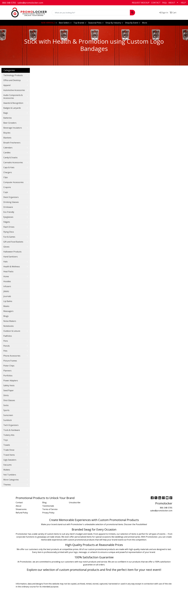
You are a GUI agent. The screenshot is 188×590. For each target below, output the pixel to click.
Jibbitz (6, 291)
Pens (5, 341)
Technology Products (13, 75)
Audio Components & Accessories (13, 96)
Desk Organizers (11, 197)
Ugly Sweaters (9, 459)
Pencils (6, 345)
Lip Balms (7, 301)
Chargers (7, 172)
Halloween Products (12, 251)
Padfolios (7, 336)
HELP (183, 2)
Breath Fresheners (11, 142)
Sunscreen (8, 415)
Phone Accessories (11, 355)
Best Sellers (64, 22)
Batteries (7, 118)
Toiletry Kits (8, 435)
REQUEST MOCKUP (140, 2)
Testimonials (48, 506)
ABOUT (171, 2)
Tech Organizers (10, 425)
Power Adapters (10, 380)
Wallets (6, 469)
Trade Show (8, 450)
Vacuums (7, 464)
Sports (6, 410)
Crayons (7, 187)
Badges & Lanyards (12, 108)
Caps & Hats (8, 167)
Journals (7, 296)
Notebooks (8, 326)
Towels (6, 445)
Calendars (7, 147)
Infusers (7, 286)
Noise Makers (9, 321)
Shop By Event (131, 22)
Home (6, 276)
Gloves (6, 246)
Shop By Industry (113, 22)
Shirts (6, 395)
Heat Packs (8, 271)
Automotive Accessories (14, 90)
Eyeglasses (8, 217)
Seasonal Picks (94, 22)
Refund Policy (22, 512)
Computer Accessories (13, 182)
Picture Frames (10, 360)
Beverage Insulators (12, 127)
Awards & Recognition (13, 103)
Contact (19, 502)
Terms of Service (50, 509)
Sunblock (7, 420)
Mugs (6, 316)
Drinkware (8, 207)
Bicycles (6, 132)
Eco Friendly (8, 212)
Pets (5, 350)
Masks (6, 306)
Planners (7, 370)
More (144, 22)
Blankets (7, 137)
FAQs (164, 2)
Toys (5, 440)
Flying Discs (8, 232)
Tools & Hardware (11, 430)
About (18, 506)
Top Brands (78, 22)
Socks (6, 405)
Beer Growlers (9, 122)
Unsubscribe (74, 502)
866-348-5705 (9, 2)
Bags (5, 113)
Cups (5, 192)
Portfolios (7, 375)
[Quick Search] (91, 12)
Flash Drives (8, 227)
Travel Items (9, 455)
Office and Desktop (12, 80)
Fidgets (6, 222)
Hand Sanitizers (10, 256)
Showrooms (21, 509)
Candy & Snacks (10, 157)
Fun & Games (9, 236)
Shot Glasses (9, 400)
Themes (7, 484)
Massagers (8, 311)
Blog (44, 502)
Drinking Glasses (11, 202)
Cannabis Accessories (13, 162)
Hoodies (7, 281)
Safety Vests (8, 385)
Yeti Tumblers (9, 474)
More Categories (11, 479)
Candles (7, 152)
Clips (5, 177)
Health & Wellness (11, 266)
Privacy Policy (48, 512)
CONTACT (155, 2)
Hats (5, 261)
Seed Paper (8, 390)
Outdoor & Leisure (11, 331)
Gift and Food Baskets (13, 241)
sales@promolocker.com (30, 2)
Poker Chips (8, 365)
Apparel (7, 85)
